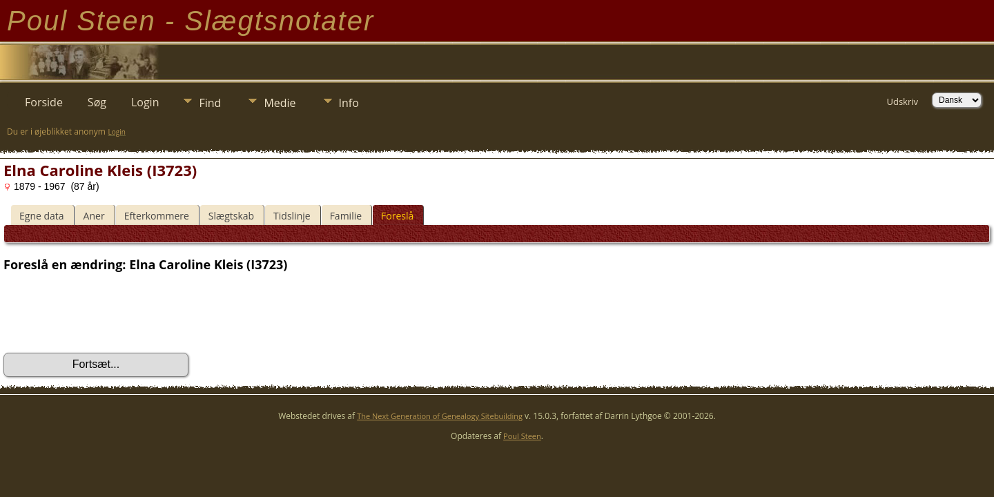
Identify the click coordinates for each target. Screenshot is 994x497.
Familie (346, 215)
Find (210, 102)
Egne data (41, 215)
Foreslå (397, 215)
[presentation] (108, 313)
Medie (279, 102)
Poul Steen (522, 436)
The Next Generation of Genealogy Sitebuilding (440, 416)
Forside (44, 102)
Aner (94, 215)
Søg (97, 102)
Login (145, 102)
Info (349, 102)
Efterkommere (156, 215)
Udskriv (902, 101)
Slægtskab (231, 215)
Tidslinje (292, 215)
